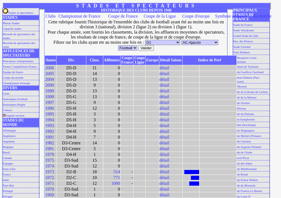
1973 (49, 171)
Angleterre (9, 136)
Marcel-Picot (241, 158)
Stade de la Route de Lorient (250, 92)
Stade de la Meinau (245, 97)
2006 (49, 67)
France (7, 174)
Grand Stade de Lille (245, 35)
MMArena (239, 108)
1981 (49, 148)
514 (116, 171)
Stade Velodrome (243, 30)
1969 (49, 195)
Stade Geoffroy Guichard (248, 72)
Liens (6, 93)
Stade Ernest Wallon (245, 180)
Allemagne (9, 130)
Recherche (262, 16)
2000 (49, 85)
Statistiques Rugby (14, 104)
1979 (49, 154)
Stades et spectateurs (18, 12)
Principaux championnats (18, 61)
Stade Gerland (242, 46)
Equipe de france (13, 72)
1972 (49, 177)
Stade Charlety (242, 141)
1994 (49, 119)
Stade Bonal (240, 174)
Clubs (50, 16)
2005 (49, 73)
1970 (49, 189)
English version (13, 115)
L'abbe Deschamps (244, 125)
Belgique (8, 146)
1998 (49, 96)
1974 (49, 166)
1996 (49, 108)
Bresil (6, 152)
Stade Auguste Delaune (247, 146)
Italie (6, 180)
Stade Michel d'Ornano (247, 136)
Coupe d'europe (196, 16)
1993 (49, 125)
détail (164, 67)
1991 (49, 137)
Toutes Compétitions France (20, 66)
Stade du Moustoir (244, 185)
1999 (49, 91)
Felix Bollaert (241, 52)
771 (116, 177)
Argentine (9, 141)
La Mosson (240, 86)
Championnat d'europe (16, 83)
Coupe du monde (13, 77)
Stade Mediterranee (245, 168)
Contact (7, 110)
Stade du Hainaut (243, 114)
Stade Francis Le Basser (247, 191)
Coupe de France (123, 16)
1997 (49, 102)
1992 (49, 131)
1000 (115, 183)
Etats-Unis (9, 168)
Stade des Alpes (242, 163)
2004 (49, 79)
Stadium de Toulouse (246, 66)
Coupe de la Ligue (160, 16)
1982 (49, 143)
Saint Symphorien (244, 119)
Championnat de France (80, 16)
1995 (49, 114)
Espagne (8, 163)
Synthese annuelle (231, 16)
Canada (7, 158)
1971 (49, 183)
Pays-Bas (8, 185)
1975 (49, 160)
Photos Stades (11, 23)
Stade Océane (241, 103)
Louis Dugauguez (244, 130)
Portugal (8, 191)
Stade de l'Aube (242, 152)
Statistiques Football (15, 99)
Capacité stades (12, 28)
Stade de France (242, 24)
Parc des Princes (243, 41)
